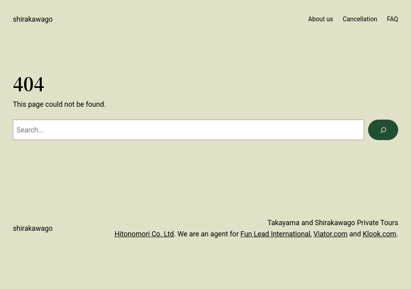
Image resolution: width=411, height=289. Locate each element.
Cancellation (360, 19)
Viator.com (330, 234)
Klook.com (380, 234)
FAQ (392, 19)
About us (320, 19)
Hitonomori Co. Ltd (144, 234)
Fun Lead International (275, 234)
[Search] (383, 130)
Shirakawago (33, 19)
